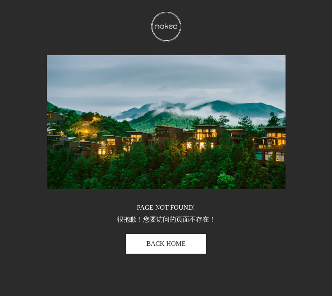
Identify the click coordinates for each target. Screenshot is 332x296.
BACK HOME (166, 243)
